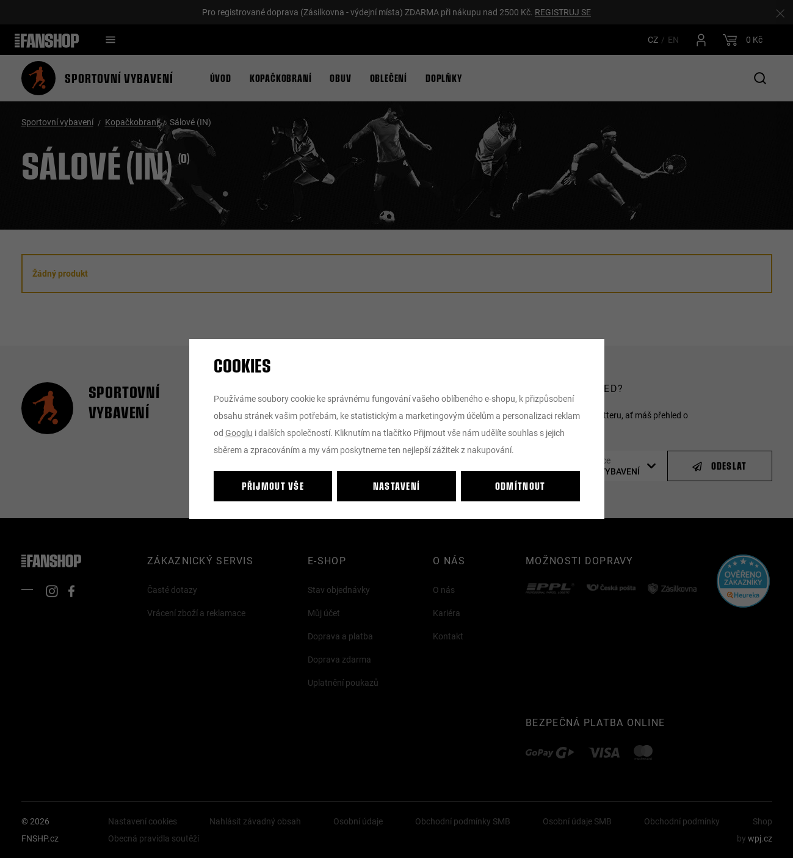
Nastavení (397, 486)
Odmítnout (520, 486)
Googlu (239, 432)
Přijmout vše (273, 486)
